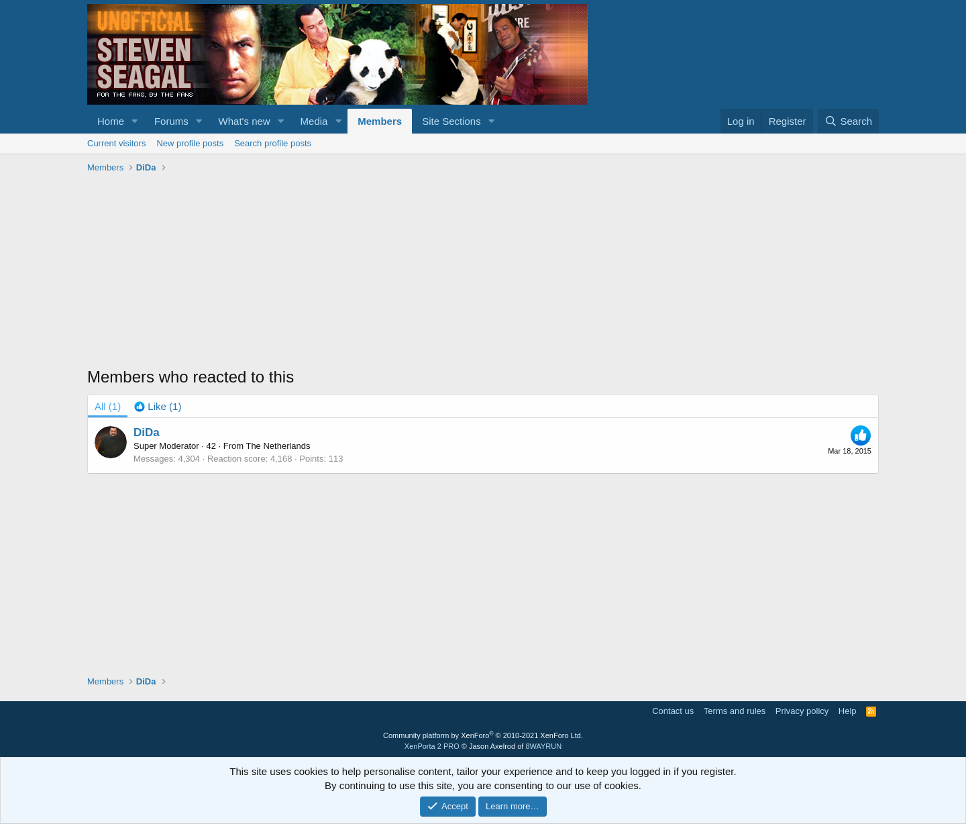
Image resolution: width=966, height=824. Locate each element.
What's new (244, 121)
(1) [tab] (108, 406)
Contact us (673, 711)
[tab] (157, 406)
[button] (134, 121)
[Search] (848, 121)
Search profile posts (272, 143)
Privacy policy (801, 711)
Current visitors (116, 143)
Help (848, 711)
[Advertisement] (483, 272)
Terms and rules (734, 711)
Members (380, 121)
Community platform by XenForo (483, 735)
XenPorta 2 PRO (432, 746)
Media (314, 121)
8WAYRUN (543, 746)
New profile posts (189, 143)
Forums (171, 121)
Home (110, 121)
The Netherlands (278, 446)
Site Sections (451, 121)
